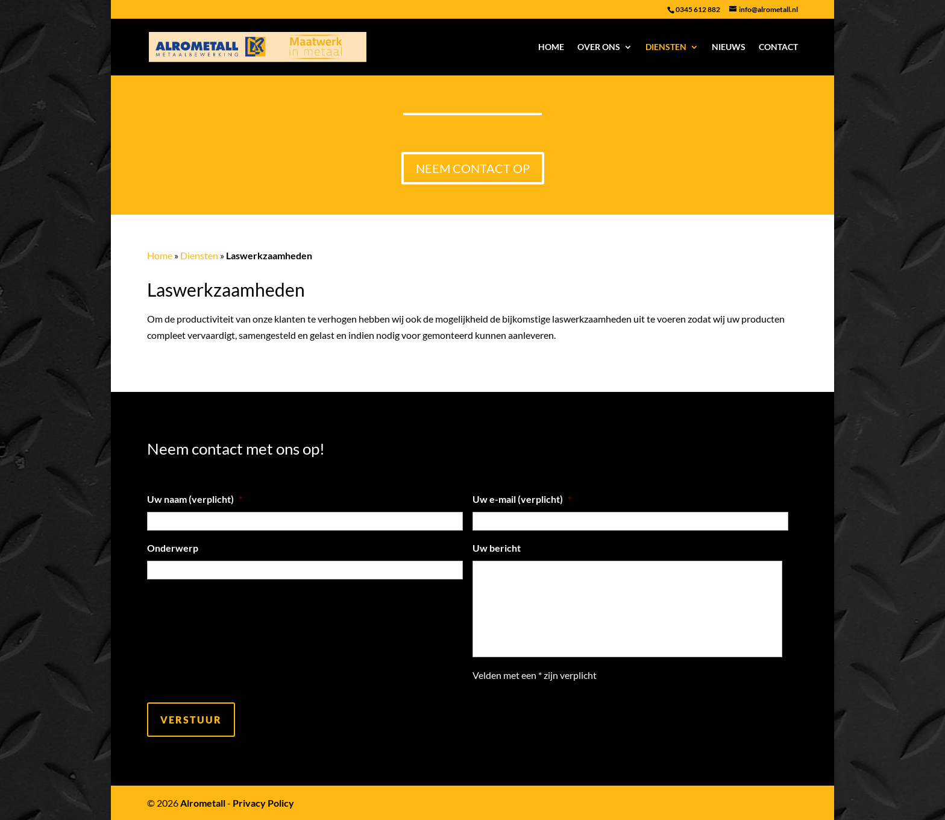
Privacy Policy (263, 803)
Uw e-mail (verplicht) (521, 499)
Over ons (598, 47)
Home (551, 47)
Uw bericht (496, 548)
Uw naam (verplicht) (194, 499)
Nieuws (729, 47)
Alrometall (202, 803)
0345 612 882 (698, 9)
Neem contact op (473, 168)
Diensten (665, 47)
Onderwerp (172, 548)
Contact (778, 47)
